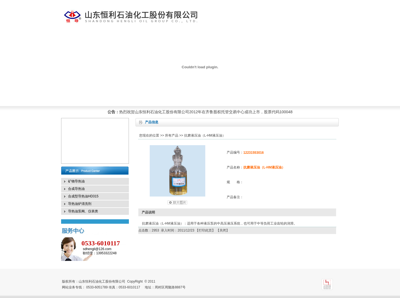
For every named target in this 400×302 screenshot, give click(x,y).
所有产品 (171, 135)
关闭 (222, 230)
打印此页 (205, 230)
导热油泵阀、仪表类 (83, 211)
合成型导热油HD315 (83, 196)
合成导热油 (76, 189)
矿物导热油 (76, 181)
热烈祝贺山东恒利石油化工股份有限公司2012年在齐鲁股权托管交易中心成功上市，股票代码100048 (205, 112)
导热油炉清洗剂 (79, 204)
